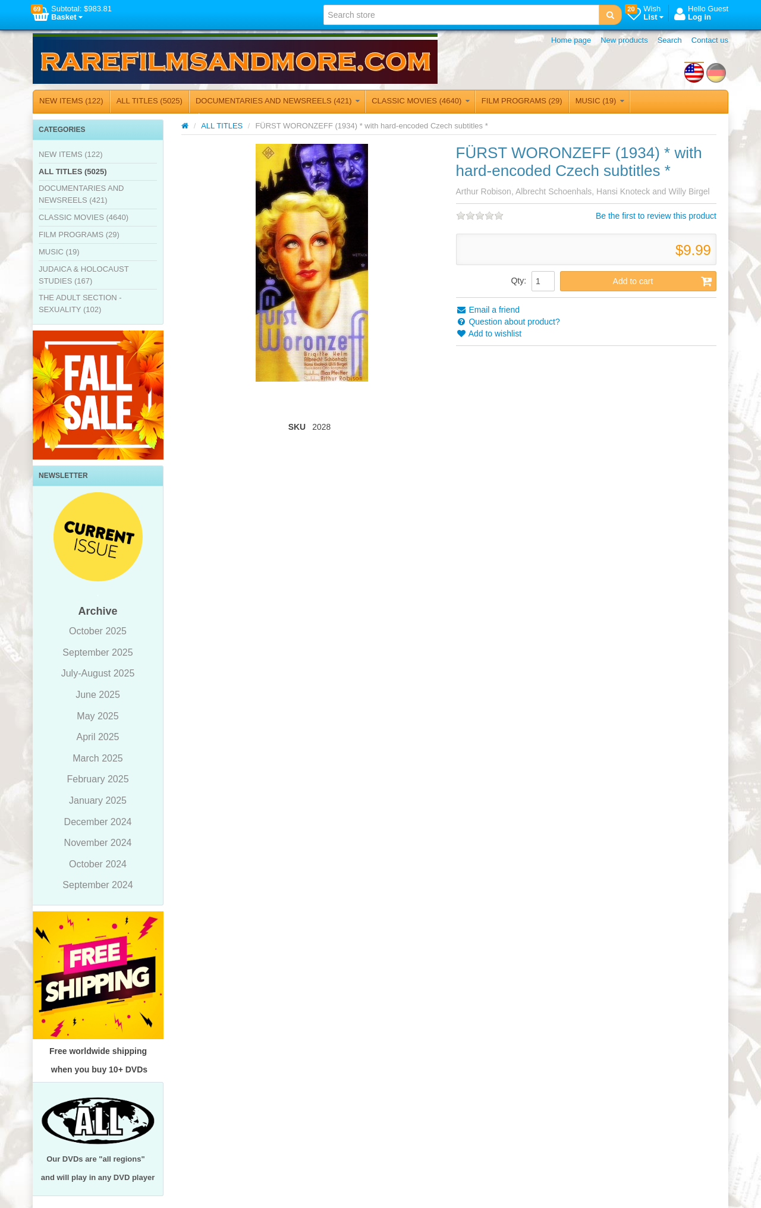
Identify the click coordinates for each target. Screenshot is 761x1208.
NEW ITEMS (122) (71, 100)
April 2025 (97, 737)
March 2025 (98, 758)
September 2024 (97, 885)
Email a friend (488, 309)
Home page (571, 40)
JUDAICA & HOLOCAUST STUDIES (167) (83, 275)
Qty (517, 280)
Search (670, 40)
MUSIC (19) (600, 100)
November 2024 (98, 843)
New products (623, 40)
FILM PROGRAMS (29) (522, 100)
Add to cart (662, 281)
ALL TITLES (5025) (150, 100)
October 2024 (98, 864)
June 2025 (98, 695)
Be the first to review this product (656, 216)
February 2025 (97, 779)
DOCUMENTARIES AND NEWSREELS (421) (278, 100)
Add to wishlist (489, 333)
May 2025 (97, 716)
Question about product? (508, 321)
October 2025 (98, 631)
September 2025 (97, 652)
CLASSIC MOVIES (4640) (421, 100)
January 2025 (98, 800)
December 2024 (98, 822)
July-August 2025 (98, 673)
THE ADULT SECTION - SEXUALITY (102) (80, 303)
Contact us (709, 40)
